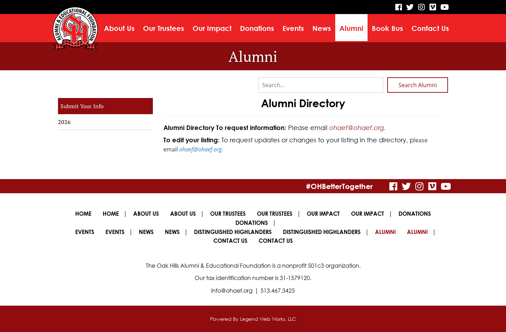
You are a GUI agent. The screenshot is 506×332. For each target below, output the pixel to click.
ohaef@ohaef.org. (357, 127)
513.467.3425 (277, 290)
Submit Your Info (82, 106)
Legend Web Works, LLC (268, 319)
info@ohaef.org (232, 290)
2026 (64, 122)
